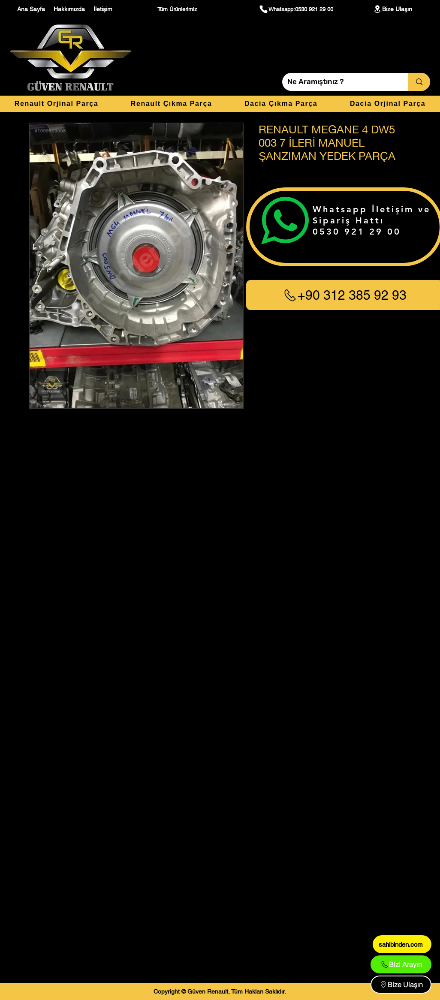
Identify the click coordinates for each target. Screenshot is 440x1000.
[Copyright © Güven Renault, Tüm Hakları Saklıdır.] (219, 991)
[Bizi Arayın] (401, 964)
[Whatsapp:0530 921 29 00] (296, 9)
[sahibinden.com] (402, 944)
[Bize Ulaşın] (392, 9)
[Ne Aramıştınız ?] (338, 82)
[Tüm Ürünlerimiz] (178, 9)
